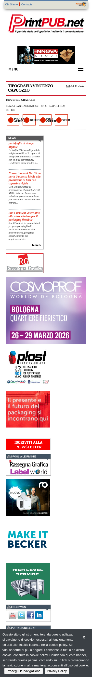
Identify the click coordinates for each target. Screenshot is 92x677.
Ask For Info (77, 86)
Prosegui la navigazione (23, 671)
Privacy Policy (57, 671)
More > (36, 245)
